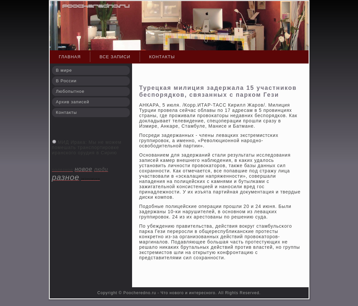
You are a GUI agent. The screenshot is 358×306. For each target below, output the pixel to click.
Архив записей (73, 101)
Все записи (114, 56)
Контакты (162, 56)
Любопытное (70, 91)
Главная (70, 56)
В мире (64, 70)
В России (66, 80)
